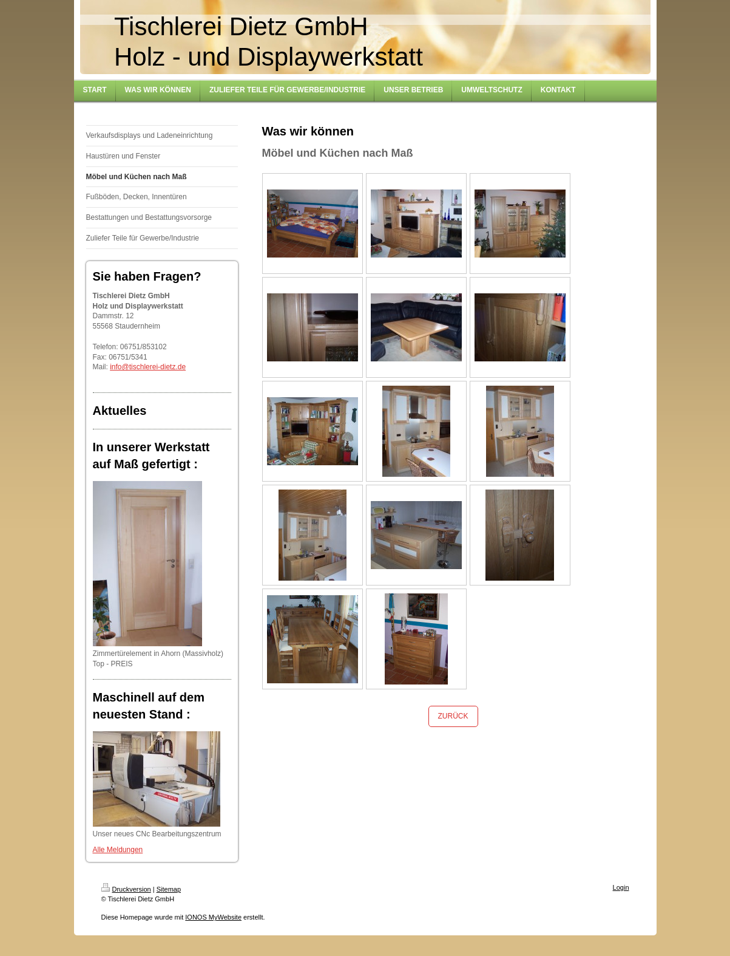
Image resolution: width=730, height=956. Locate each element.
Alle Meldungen (118, 849)
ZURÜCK (453, 716)
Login (621, 887)
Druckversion (126, 889)
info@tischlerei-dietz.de (148, 367)
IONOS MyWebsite (213, 917)
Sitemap (169, 889)
